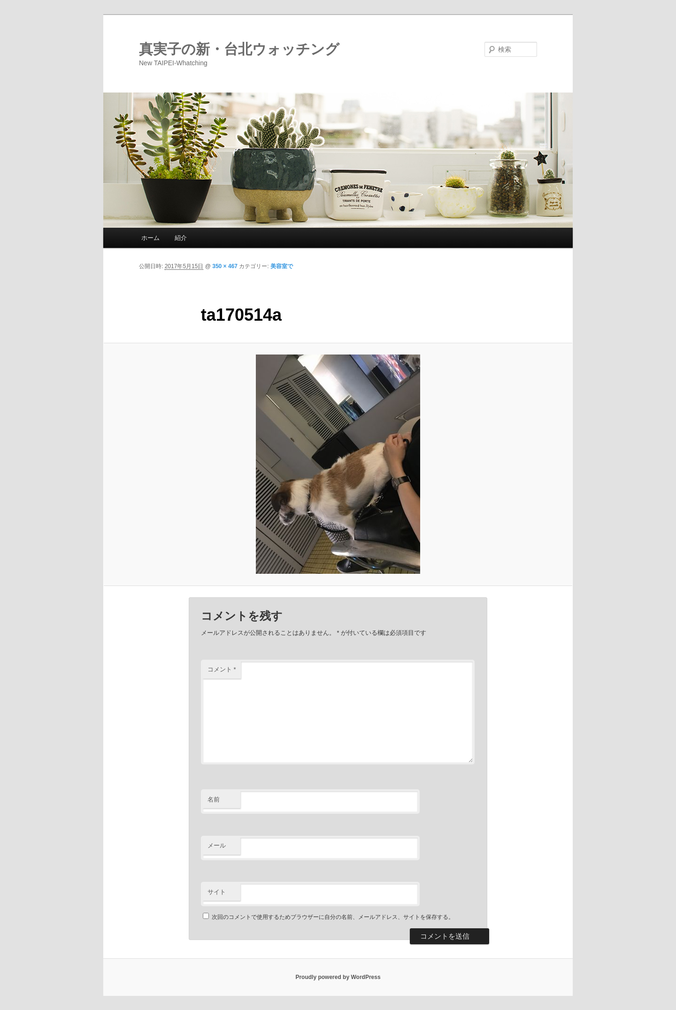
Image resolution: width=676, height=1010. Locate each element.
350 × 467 (225, 266)
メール (216, 845)
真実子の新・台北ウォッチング (239, 49)
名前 (213, 799)
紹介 (181, 237)
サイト (216, 891)
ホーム (150, 237)
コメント (221, 669)
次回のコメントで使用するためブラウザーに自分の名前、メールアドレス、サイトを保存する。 (333, 917)
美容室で (281, 266)
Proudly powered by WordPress (337, 977)
